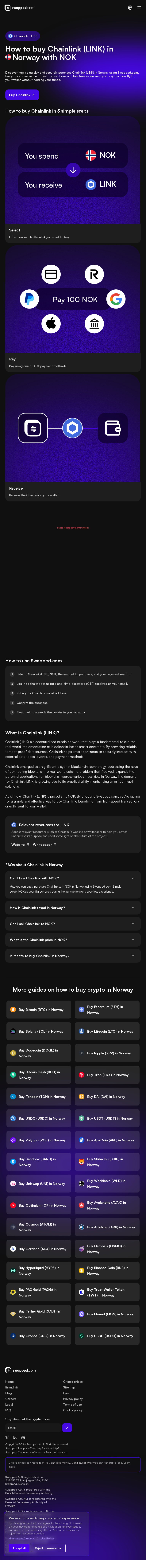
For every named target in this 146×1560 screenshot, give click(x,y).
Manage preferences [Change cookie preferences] (22, 1538)
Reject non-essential (48, 1548)
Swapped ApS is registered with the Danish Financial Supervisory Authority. (29, 1491)
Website (20, 844)
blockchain (59, 747)
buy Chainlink (66, 801)
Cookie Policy (45, 1538)
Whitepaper (45, 844)
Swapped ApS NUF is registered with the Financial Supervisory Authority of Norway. (31, 1502)
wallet (41, 806)
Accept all (19, 1548)
